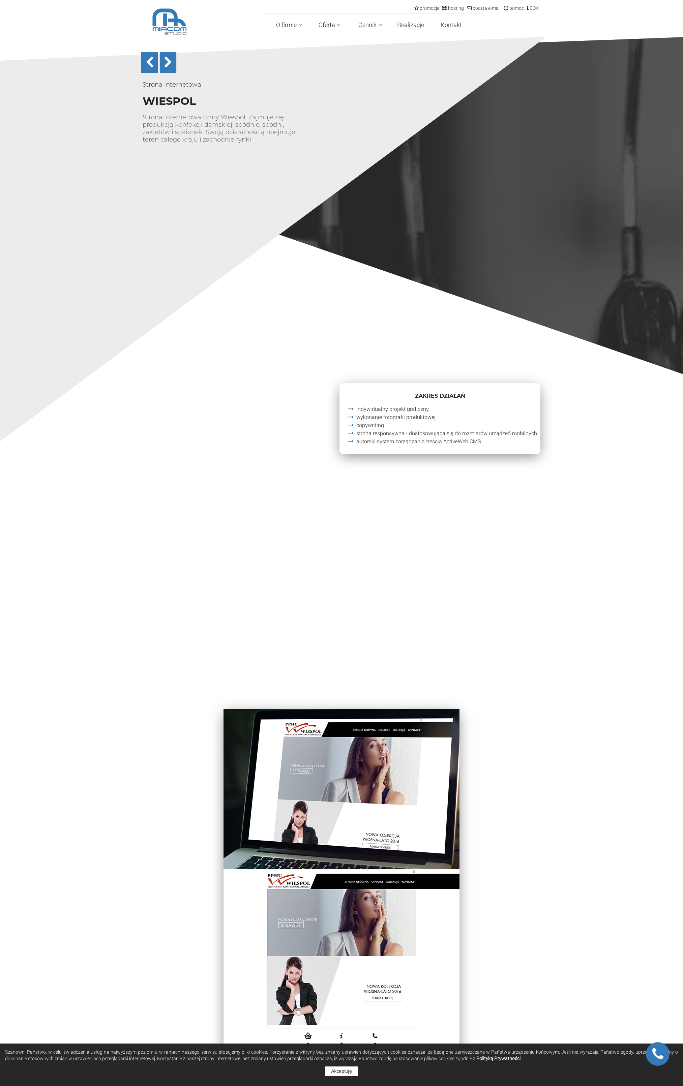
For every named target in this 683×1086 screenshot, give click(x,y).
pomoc (516, 8)
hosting (455, 8)
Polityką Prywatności (498, 1058)
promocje (429, 8)
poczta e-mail (486, 8)
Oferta (330, 25)
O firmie (289, 25)
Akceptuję (341, 1071)
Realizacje (410, 25)
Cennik (370, 25)
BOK (534, 8)
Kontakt (451, 25)
